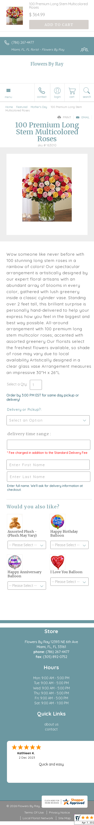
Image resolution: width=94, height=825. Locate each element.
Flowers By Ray (47, 64)
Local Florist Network (38, 818)
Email (82, 117)
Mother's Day (39, 107)
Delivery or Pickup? (24, 409)
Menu (8, 97)
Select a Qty (17, 384)
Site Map (64, 818)
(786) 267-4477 (22, 42)
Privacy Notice (59, 812)
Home (9, 107)
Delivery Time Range (28, 433)
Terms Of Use (34, 812)
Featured (21, 107)
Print (64, 117)
